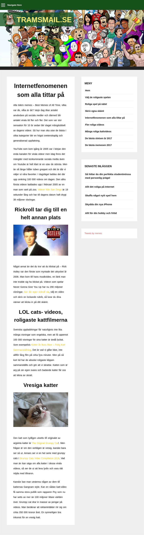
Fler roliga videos (94, 124)
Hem (87, 90)
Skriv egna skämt (94, 111)
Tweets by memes (93, 233)
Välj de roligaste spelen (98, 97)
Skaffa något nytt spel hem (101, 195)
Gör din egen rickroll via (36, 292)
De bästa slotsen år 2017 (98, 138)
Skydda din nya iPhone (98, 204)
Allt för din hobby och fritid (101, 213)
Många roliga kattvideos (98, 131)
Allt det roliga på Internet (99, 186)
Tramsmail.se (44, 20)
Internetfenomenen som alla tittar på (105, 117)
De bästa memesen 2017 (98, 145)
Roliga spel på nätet (96, 104)
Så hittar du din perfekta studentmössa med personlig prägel (108, 176)
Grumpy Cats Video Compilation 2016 (39, 458)
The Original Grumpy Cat (45, 443)
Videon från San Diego (50, 189)
